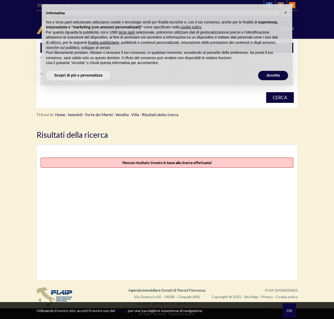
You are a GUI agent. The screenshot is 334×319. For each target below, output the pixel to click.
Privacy (267, 297)
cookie (121, 310)
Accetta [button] (273, 75)
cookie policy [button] (191, 27)
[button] (285, 12)
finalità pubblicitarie (103, 42)
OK (289, 310)
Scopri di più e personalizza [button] (78, 75)
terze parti (127, 32)
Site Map (251, 297)
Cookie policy (286, 297)
